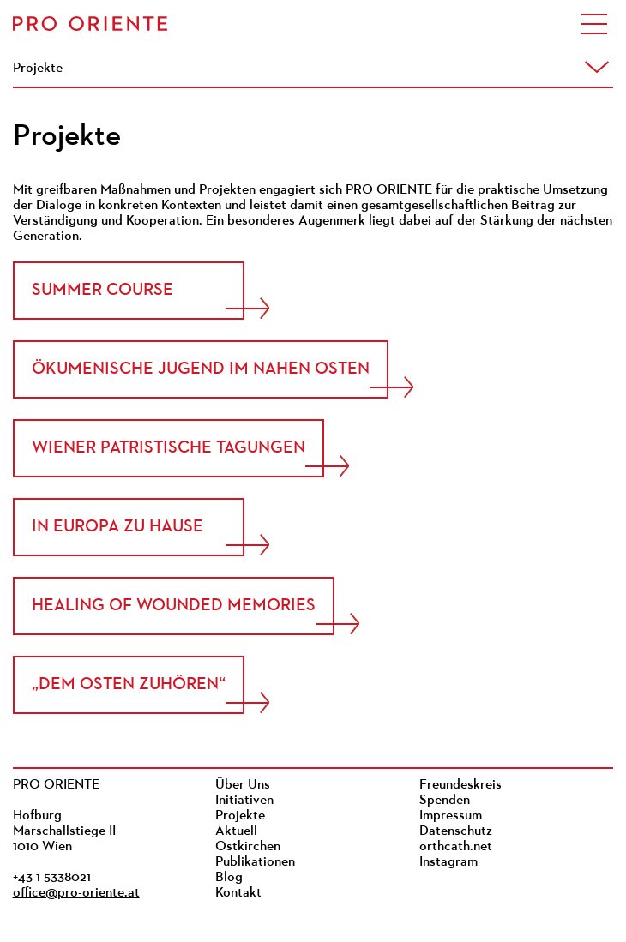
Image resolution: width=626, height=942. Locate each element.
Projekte (240, 816)
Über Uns (242, 785)
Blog (229, 878)
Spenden (444, 800)
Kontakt (238, 893)
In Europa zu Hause (117, 527)
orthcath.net (455, 847)
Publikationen (255, 862)
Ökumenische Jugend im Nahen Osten (201, 369)
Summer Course (102, 290)
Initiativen (244, 800)
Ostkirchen (247, 847)
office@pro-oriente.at (76, 893)
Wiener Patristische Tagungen (168, 448)
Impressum (450, 816)
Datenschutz (455, 831)
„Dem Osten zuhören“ (129, 684)
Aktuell (236, 831)
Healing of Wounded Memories (174, 606)
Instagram (448, 862)
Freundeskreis (460, 785)
